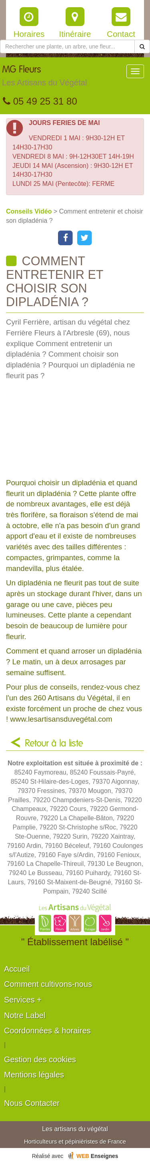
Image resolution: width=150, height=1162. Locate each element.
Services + (23, 999)
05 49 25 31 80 (40, 101)
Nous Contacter (32, 1103)
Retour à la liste (54, 743)
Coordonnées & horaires (47, 1030)
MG (44, 78)
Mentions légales (34, 1074)
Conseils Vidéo (30, 211)
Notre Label (24, 1015)
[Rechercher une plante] (67, 46)
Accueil (17, 968)
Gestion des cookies (40, 1059)
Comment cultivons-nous (48, 984)
